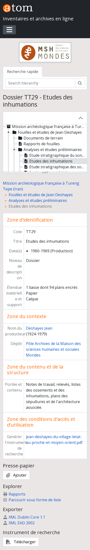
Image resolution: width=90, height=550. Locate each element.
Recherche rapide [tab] (22, 71)
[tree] (45, 148)
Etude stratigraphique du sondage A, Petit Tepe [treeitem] (55, 155)
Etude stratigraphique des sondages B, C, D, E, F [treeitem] (55, 167)
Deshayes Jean (39, 328)
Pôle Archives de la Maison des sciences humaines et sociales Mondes (53, 349)
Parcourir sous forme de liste (32, 499)
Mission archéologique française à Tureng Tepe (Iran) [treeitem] (46, 126)
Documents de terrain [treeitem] (40, 138)
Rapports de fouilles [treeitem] (38, 144)
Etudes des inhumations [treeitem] (47, 161)
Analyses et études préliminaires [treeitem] (49, 149)
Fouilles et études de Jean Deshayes (41, 194)
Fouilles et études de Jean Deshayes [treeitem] (47, 132)
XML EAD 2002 (19, 523)
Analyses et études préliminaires (38, 200)
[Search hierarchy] (40, 83)
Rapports (14, 494)
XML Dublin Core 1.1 (24, 517)
